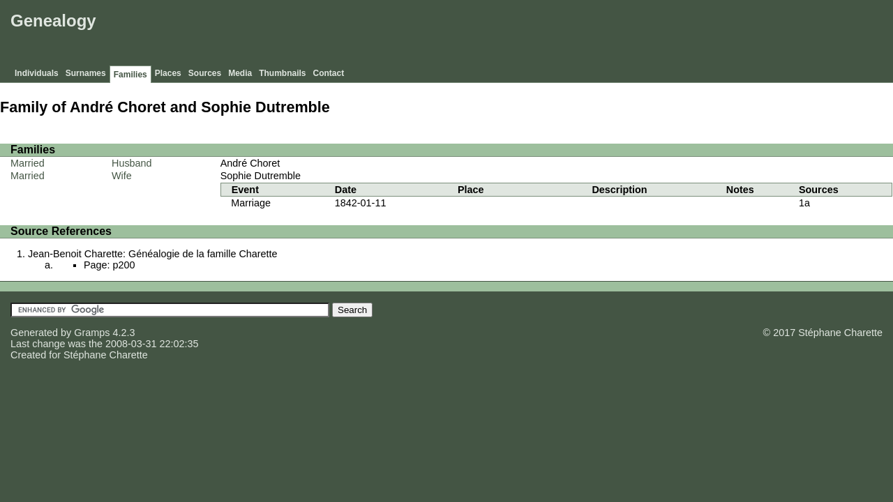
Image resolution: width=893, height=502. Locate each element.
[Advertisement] (636, 34)
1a (804, 202)
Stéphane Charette (105, 354)
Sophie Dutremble (260, 175)
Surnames (86, 73)
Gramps (92, 332)
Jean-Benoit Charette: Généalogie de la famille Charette (153, 253)
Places (168, 73)
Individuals (37, 73)
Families (130, 74)
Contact (329, 73)
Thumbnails (282, 73)
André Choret (250, 163)
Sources (204, 73)
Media (240, 73)
